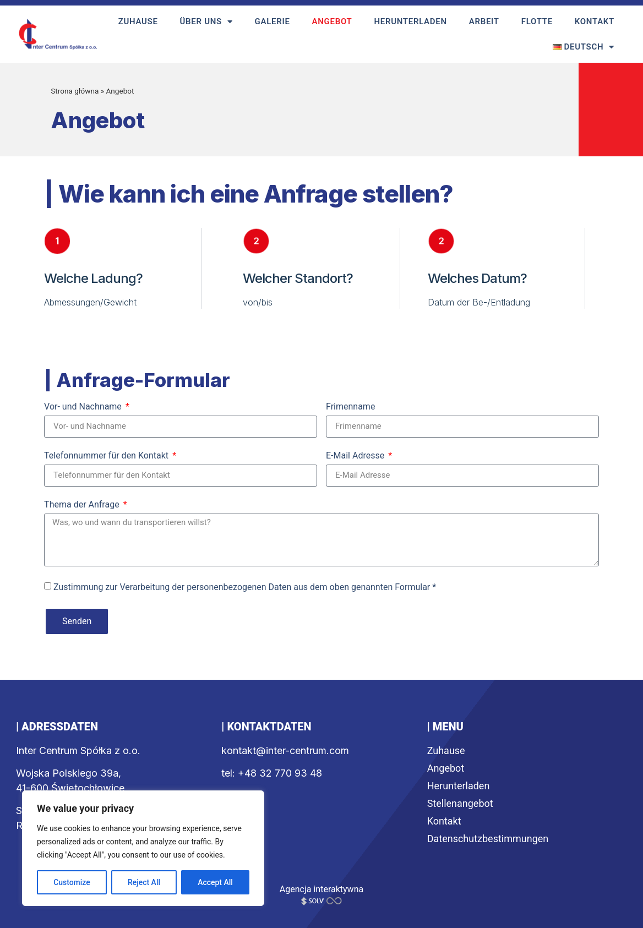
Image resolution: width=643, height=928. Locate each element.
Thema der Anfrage (83, 505)
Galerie (272, 21)
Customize (71, 882)
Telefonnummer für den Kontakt (107, 456)
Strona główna (75, 90)
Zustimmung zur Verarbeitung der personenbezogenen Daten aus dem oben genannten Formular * (244, 586)
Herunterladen (410, 21)
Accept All (215, 882)
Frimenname (350, 407)
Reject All (144, 882)
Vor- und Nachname (84, 407)
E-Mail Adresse (356, 456)
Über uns (206, 21)
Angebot (332, 21)
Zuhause (138, 21)
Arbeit (484, 21)
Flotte (537, 21)
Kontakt (594, 21)
